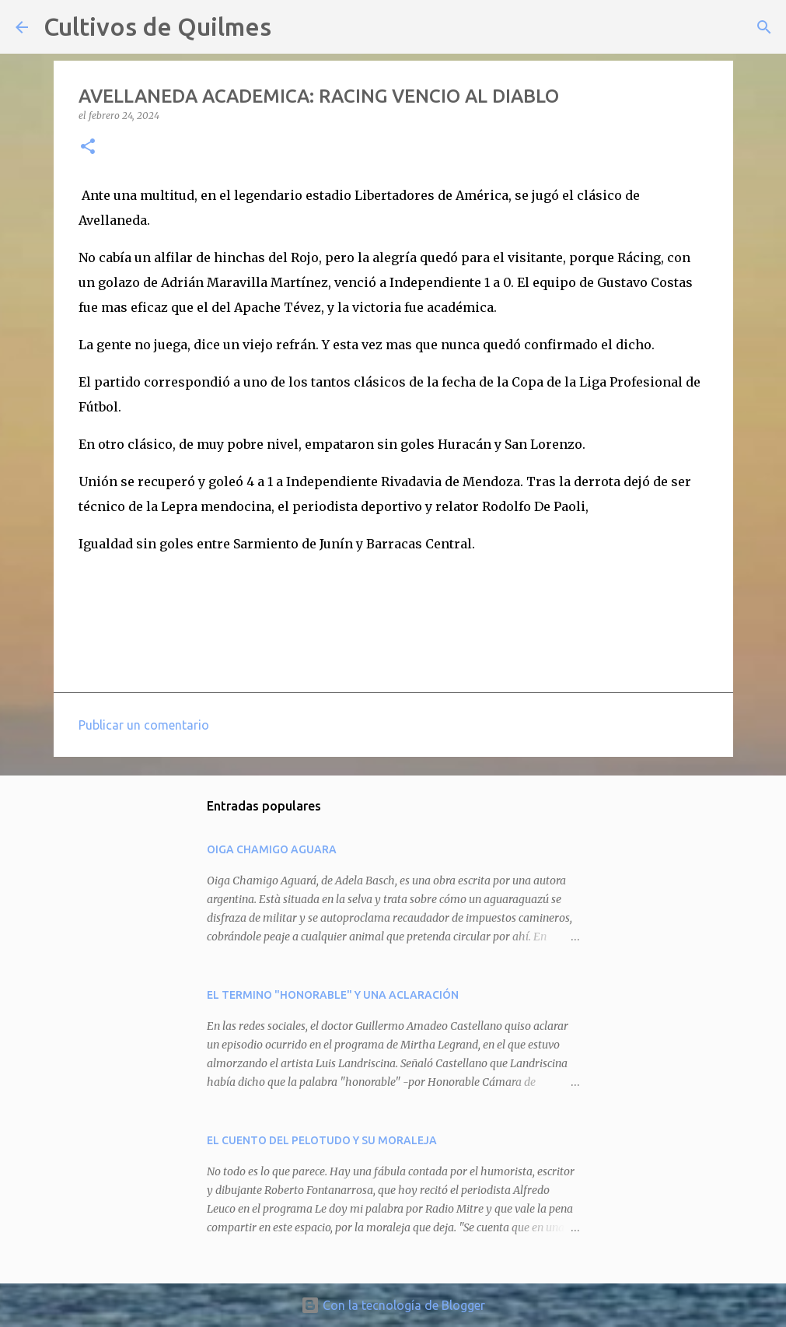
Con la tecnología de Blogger (393, 1305)
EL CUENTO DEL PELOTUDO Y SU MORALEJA (322, 1140)
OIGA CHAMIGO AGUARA (272, 849)
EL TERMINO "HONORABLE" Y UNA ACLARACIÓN (333, 995)
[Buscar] (293, 27)
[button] (88, 147)
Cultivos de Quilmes (157, 26)
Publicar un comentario (144, 725)
